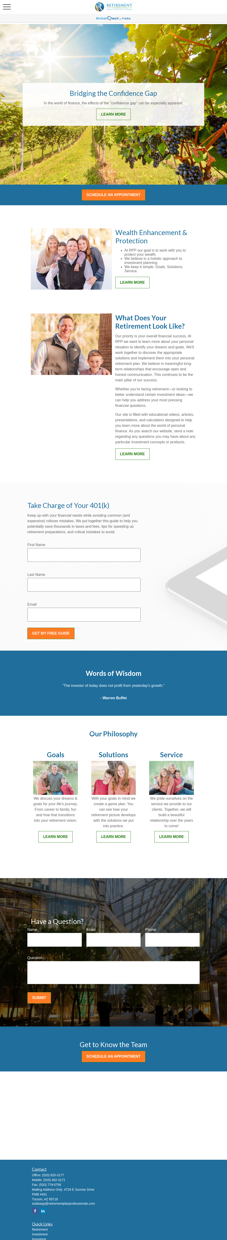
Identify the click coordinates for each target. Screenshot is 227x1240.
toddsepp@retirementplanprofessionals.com (63, 1203)
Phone (150, 930)
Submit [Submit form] (39, 998)
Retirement (40, 1229)
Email (32, 604)
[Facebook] (35, 1211)
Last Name (36, 575)
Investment (40, 1234)
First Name (36, 545)
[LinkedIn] (43, 1211)
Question (34, 958)
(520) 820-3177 (53, 1175)
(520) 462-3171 (54, 1180)
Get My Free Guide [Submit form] (51, 633)
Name (32, 930)
